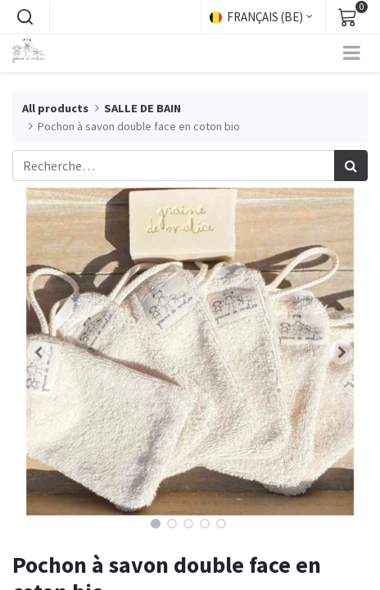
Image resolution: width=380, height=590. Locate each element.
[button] (24, 17)
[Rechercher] (351, 165)
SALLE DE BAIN (142, 108)
